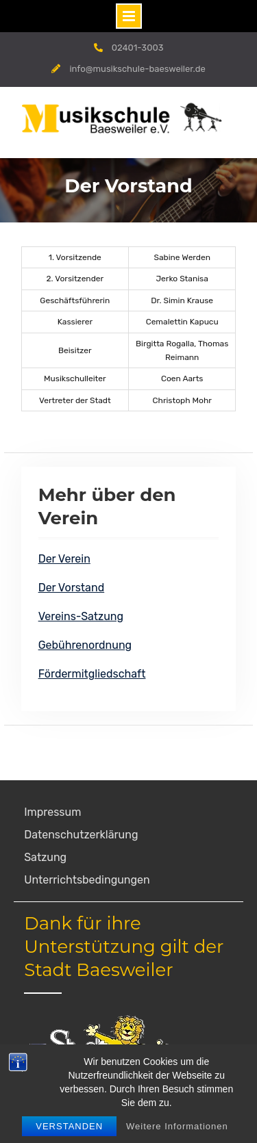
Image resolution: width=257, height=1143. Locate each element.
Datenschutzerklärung (81, 834)
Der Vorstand (71, 587)
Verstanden (69, 1126)
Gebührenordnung (85, 645)
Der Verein (64, 558)
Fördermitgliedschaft (92, 673)
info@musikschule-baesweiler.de (137, 69)
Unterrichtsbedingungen (87, 879)
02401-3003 (138, 47)
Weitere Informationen (177, 1126)
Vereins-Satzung (81, 616)
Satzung (45, 857)
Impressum (52, 812)
